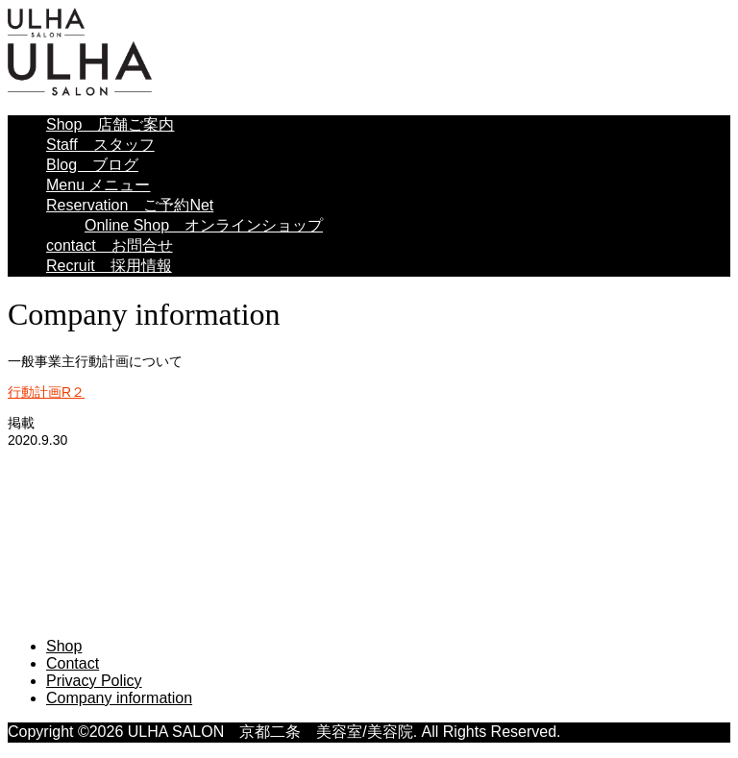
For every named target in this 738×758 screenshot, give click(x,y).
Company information (119, 698)
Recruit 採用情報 (109, 265)
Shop (64, 646)
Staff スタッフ (100, 144)
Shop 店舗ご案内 (110, 124)
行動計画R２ (46, 392)
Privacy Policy (94, 680)
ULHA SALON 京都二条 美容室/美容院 (222, 476)
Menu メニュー (98, 185)
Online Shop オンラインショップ (204, 225)
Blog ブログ (92, 165)
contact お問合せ (109, 245)
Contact (72, 663)
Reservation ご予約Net (129, 205)
